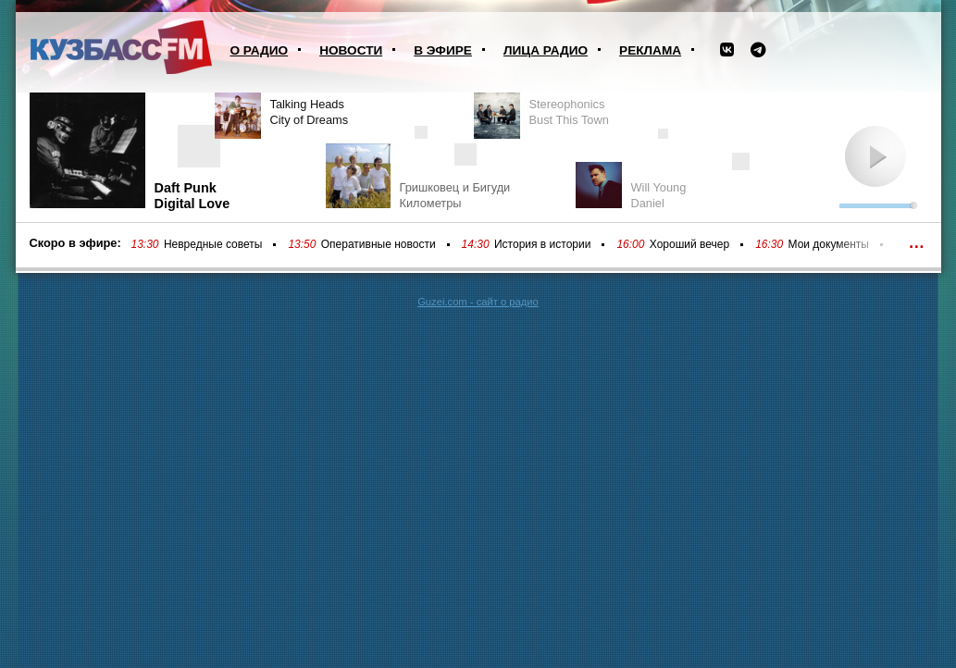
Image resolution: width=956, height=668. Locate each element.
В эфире (443, 50)
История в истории (542, 244)
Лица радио (545, 50)
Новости (350, 50)
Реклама (650, 50)
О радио (259, 50)
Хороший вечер (689, 244)
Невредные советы (213, 244)
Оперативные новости (378, 244)
